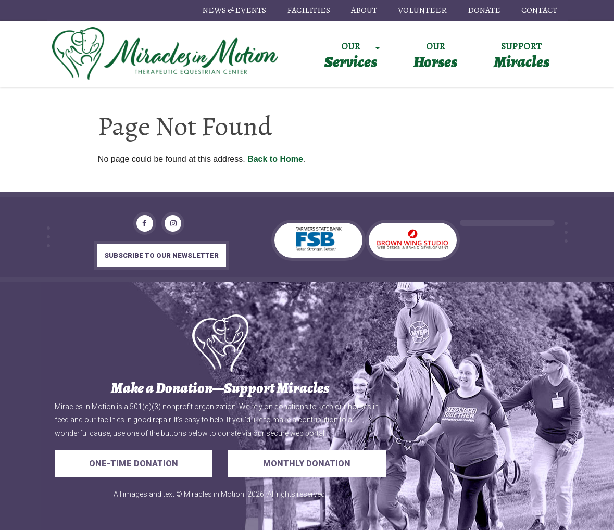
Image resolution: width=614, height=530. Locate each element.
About (364, 10)
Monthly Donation (306, 464)
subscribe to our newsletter (161, 255)
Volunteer (422, 10)
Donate (484, 10)
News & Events (234, 10)
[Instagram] (172, 223)
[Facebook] (144, 223)
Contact (539, 10)
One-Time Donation (133, 464)
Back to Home (275, 159)
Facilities (308, 10)
